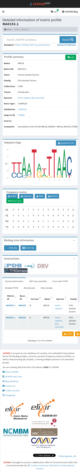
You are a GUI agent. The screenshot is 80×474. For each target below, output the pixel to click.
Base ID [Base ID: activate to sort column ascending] (22, 297)
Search (67, 39)
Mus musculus (38, 97)
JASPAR (12, 196)
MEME (39, 196)
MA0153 (22, 305)
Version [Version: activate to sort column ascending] (35, 299)
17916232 (22, 109)
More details (47, 288)
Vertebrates (44, 44)
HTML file (11, 247)
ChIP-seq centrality (38, 281)
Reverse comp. (15, 201)
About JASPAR (10, 371)
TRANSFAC (26, 196)
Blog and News (10, 381)
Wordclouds (29, 288)
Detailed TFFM (11, 288)
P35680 (21, 115)
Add (70, 57)
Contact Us (8, 385)
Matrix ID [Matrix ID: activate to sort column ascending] (10, 297)
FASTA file (28, 247)
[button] (3, 12)
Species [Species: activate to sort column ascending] (60, 299)
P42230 (25, 44)
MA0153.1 (10, 317)
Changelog (8, 395)
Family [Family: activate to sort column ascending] (73, 299)
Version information (14, 281)
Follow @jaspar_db (67, 456)
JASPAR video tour (12, 376)
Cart (54, 11)
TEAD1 (17, 44)
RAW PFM (52, 196)
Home (7, 29)
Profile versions (11, 390)
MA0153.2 (10, 305)
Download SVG (66, 143)
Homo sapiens (25, 97)
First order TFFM (60, 281)
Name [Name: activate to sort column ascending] (47, 299)
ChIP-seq (33, 44)
